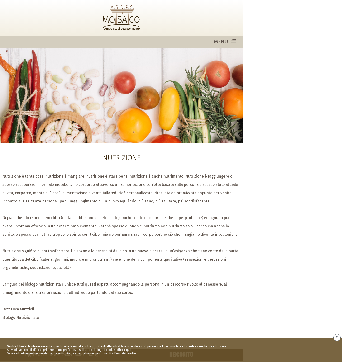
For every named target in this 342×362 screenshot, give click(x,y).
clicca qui (123, 350)
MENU (225, 41)
